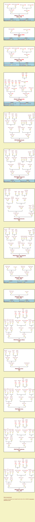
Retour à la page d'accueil (8, 497)
